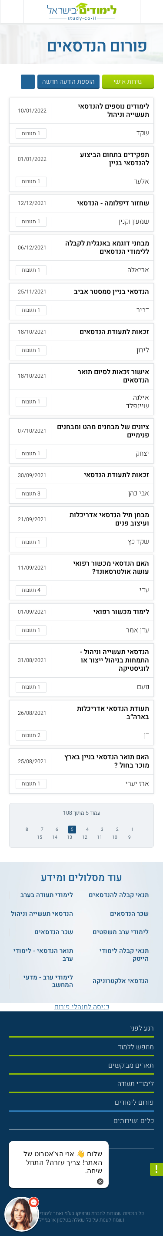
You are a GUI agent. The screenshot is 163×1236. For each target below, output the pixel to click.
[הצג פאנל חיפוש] (11, 11)
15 (39, 837)
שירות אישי (128, 81)
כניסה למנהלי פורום (81, 1007)
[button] (81, 120)
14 (54, 837)
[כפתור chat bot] (21, 1214)
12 (84, 837)
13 (69, 837)
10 (114, 837)
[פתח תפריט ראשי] (151, 11)
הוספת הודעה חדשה (68, 81)
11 (99, 837)
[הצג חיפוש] (28, 82)
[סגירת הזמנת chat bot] (100, 1181)
